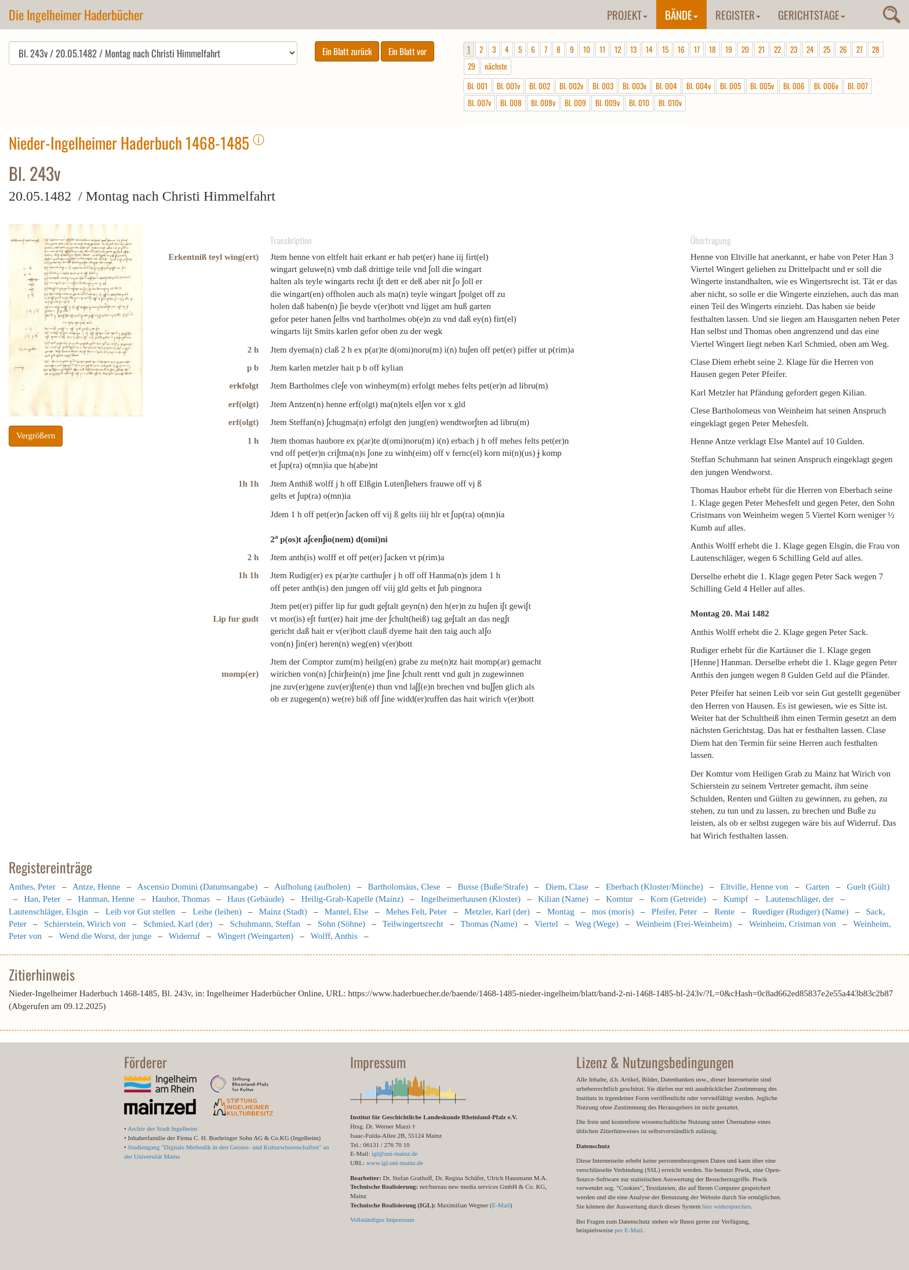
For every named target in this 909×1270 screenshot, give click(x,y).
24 (810, 49)
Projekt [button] (627, 14)
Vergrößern (35, 435)
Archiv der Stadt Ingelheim (162, 1128)
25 (826, 49)
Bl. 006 (794, 86)
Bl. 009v (607, 102)
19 (728, 49)
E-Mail (501, 1205)
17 (697, 49)
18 (712, 49)
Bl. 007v (479, 102)
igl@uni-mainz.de (394, 1153)
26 (843, 49)
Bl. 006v (826, 86)
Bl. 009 (575, 102)
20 (745, 49)
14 (649, 49)
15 (665, 49)
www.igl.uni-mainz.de (394, 1162)
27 (859, 49)
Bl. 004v (698, 86)
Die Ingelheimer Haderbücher (76, 14)
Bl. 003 (602, 86)
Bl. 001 (477, 86)
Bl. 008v (543, 102)
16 (681, 49)
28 (875, 49)
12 (618, 49)
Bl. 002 (539, 86)
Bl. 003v (634, 86)
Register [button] (738, 14)
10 (586, 49)
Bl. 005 (730, 86)
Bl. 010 (639, 102)
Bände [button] (681, 14)
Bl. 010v (670, 102)
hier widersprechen (726, 1206)
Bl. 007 (858, 86)
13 (633, 49)
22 (777, 49)
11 (602, 49)
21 (761, 49)
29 (471, 66)
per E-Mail (628, 1230)
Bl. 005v (762, 86)
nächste (496, 66)
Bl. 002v (571, 86)
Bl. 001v (508, 86)
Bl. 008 (511, 102)
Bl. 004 (666, 86)
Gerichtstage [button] (811, 14)
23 (793, 49)
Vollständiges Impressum (382, 1219)
